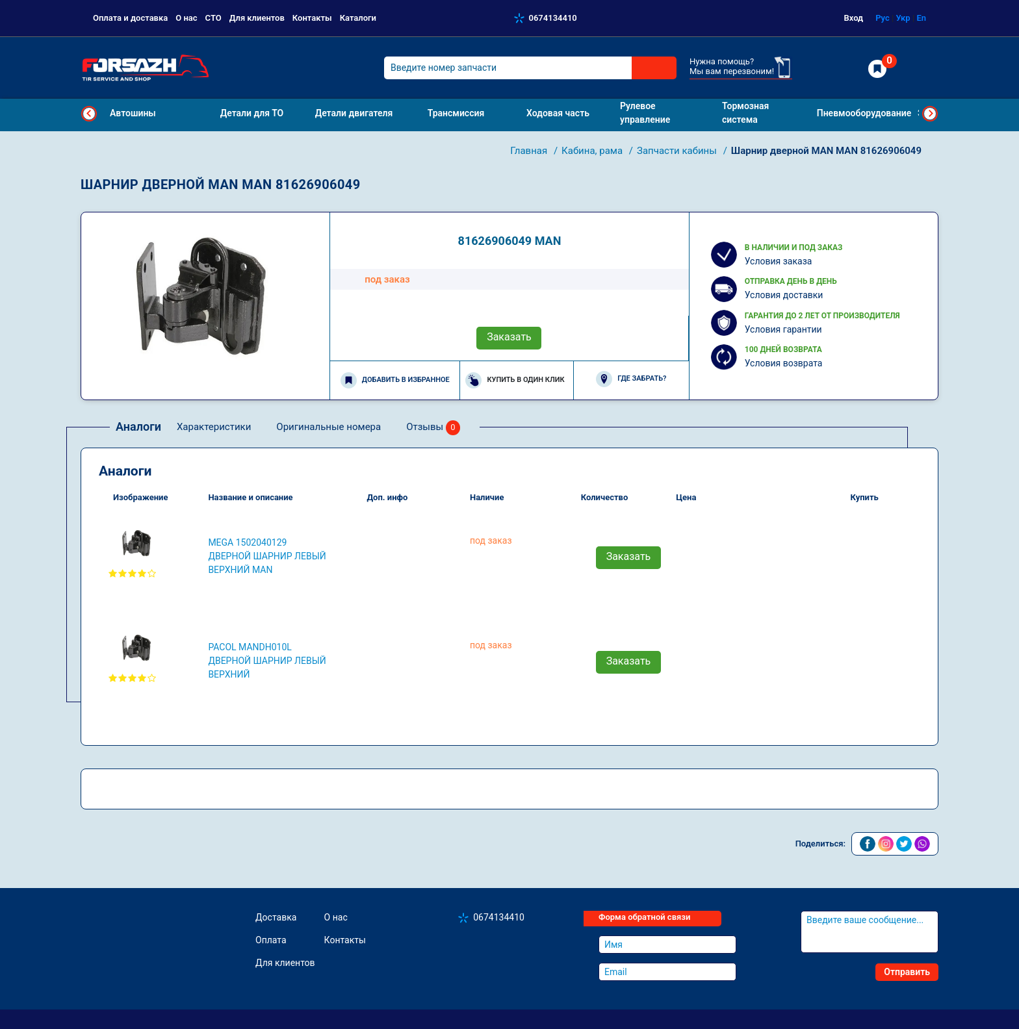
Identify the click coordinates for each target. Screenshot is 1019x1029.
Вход (854, 18)
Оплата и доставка (130, 18)
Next (929, 113)
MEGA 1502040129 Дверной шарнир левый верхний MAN (267, 556)
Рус (882, 18)
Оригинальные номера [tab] (328, 427)
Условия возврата (784, 363)
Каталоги (358, 18)
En (921, 18)
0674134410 (553, 18)
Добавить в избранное (395, 380)
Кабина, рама (593, 151)
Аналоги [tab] (138, 426)
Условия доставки (784, 295)
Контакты (312, 18)
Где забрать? (631, 379)
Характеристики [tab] (214, 427)
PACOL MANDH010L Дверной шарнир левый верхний (267, 661)
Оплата (271, 940)
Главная (530, 151)
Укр (903, 18)
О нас (186, 18)
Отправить (907, 972)
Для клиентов (257, 18)
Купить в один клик (514, 380)
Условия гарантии (783, 329)
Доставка (275, 917)
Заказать (509, 337)
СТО (213, 18)
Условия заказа (778, 261)
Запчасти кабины (678, 151)
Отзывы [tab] (433, 427)
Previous (89, 113)
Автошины (133, 113)
